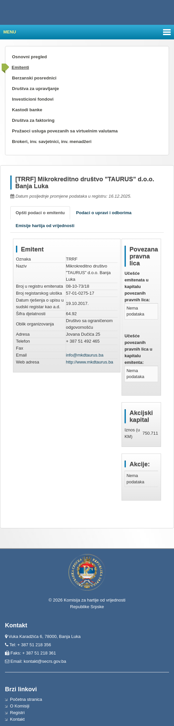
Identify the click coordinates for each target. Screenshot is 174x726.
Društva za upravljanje (35, 88)
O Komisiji (20, 705)
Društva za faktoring (33, 120)
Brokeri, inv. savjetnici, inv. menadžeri (52, 141)
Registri (17, 712)
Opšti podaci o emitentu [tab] (40, 212)
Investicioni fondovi (32, 99)
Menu (9, 31)
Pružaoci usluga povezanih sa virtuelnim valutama (65, 130)
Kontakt (17, 719)
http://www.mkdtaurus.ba (89, 362)
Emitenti (20, 67)
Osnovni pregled (29, 56)
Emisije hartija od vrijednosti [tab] (45, 225)
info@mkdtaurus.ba (85, 355)
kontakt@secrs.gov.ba (45, 661)
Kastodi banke (27, 109)
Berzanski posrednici (34, 77)
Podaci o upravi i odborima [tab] (103, 212)
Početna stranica (26, 699)
